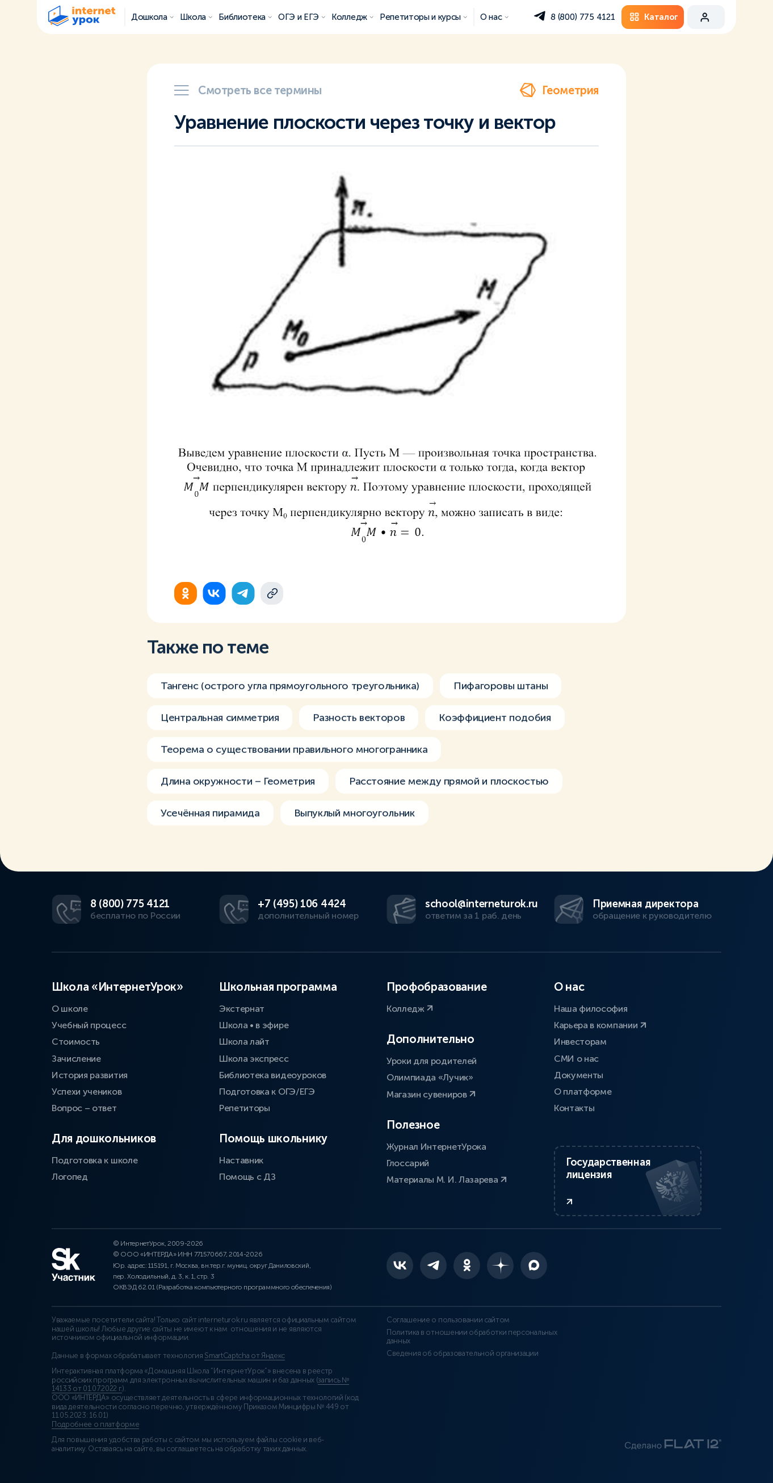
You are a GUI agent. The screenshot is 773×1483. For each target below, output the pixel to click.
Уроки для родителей (431, 1061)
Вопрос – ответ (84, 1108)
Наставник (241, 1160)
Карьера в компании (600, 1025)
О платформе (582, 1091)
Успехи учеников (86, 1091)
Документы (578, 1075)
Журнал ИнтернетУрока (436, 1146)
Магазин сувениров (431, 1094)
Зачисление (76, 1058)
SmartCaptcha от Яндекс (244, 1356)
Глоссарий (407, 1163)
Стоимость (76, 1041)
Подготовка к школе (94, 1160)
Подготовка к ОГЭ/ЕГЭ (267, 1091)
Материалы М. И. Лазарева (446, 1179)
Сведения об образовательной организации (462, 1354)
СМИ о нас (576, 1058)
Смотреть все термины (248, 90)
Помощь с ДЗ (247, 1177)
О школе (70, 1008)
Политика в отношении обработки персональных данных (471, 1337)
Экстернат (241, 1008)
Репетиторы (244, 1108)
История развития (90, 1075)
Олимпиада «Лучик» (429, 1077)
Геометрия (559, 90)
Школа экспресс (254, 1058)
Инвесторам (580, 1041)
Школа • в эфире (253, 1025)
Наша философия (591, 1008)
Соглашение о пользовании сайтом (448, 1320)
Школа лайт (244, 1041)
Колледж (409, 1008)
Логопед (70, 1177)
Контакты (574, 1108)
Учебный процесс (89, 1025)
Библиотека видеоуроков (272, 1075)
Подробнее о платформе (95, 1424)
